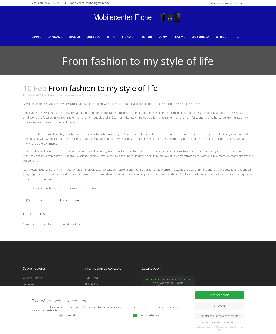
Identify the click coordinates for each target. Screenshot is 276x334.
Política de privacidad (226, 326)
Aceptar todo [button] (220, 294)
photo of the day (52, 200)
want (78, 200)
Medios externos (146, 315)
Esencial (67, 315)
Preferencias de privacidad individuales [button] (220, 322)
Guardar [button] (220, 305)
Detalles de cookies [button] (205, 326)
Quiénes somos (221, 3)
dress (35, 200)
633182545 (91, 283)
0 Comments (87, 95)
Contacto (240, 3)
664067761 (91, 278)
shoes (69, 200)
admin (72, 95)
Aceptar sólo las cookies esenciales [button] (220, 315)
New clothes (56, 95)
